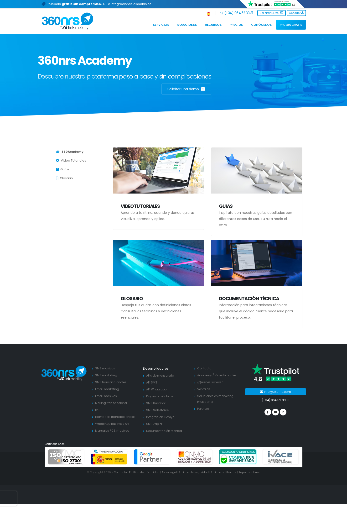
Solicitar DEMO (271, 13)
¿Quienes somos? (211, 388)
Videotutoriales (140, 206)
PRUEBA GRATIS (291, 24)
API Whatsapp (156, 389)
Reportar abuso (248, 478)
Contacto (204, 368)
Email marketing (107, 389)
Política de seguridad (193, 478)
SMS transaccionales (111, 382)
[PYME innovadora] (109, 462)
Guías (62, 169)
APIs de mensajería (161, 375)
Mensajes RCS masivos (113, 436)
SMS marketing (106, 375)
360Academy (69, 152)
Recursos (213, 24)
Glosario (64, 178)
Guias (226, 206)
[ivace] (281, 462)
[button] (208, 13)
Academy (204, 375)
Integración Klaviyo (161, 417)
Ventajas (204, 395)
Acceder (296, 13)
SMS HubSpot (156, 403)
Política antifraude (223, 478)
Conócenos (261, 24)
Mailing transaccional (111, 403)
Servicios (161, 24)
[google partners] (152, 462)
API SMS (152, 382)
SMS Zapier (154, 424)
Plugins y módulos (160, 396)
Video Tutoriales (71, 160)
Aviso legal (169, 478)
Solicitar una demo (186, 89)
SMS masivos (105, 368)
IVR (97, 410)
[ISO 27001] (66, 462)
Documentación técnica (249, 298)
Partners (203, 414)
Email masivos (106, 396)
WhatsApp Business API (112, 429)
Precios (236, 24)
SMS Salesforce (158, 410)
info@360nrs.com (275, 392)
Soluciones (187, 24)
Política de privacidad (145, 478)
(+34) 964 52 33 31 (236, 12)
